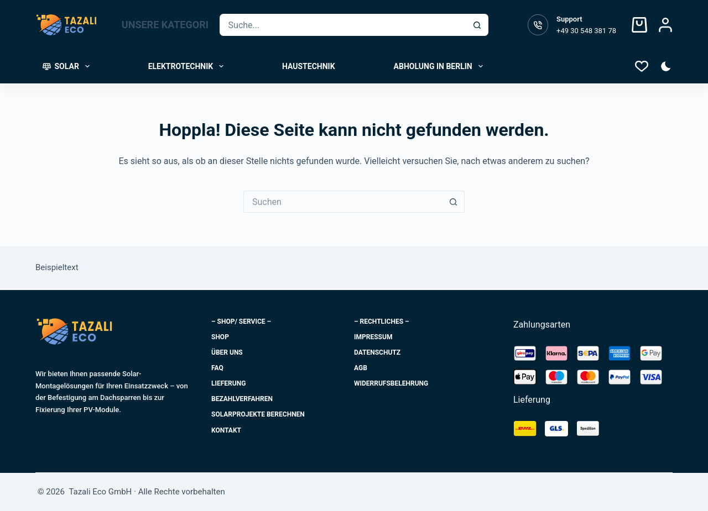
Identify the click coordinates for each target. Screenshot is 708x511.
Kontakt (226, 430)
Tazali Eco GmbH (87, 355)
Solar (68, 66)
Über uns (227, 352)
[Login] (665, 25)
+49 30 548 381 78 (586, 31)
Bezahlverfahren (242, 399)
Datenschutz (377, 352)
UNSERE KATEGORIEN (177, 24)
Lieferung (228, 383)
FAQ (217, 368)
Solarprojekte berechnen (258, 414)
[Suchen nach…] (343, 25)
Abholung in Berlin (440, 66)
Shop (220, 337)
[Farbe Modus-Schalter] (666, 66)
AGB (360, 368)
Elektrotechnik (188, 66)
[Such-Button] (477, 25)
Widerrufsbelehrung (391, 383)
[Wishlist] (641, 66)
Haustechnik (308, 66)
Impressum (373, 337)
